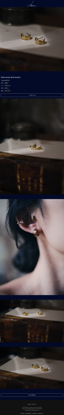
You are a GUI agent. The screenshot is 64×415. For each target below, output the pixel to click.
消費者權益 (34, 413)
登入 (35, 404)
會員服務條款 (28, 413)
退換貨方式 (40, 413)
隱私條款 (23, 413)
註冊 (33, 404)
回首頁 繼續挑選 (32, 395)
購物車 (29, 404)
